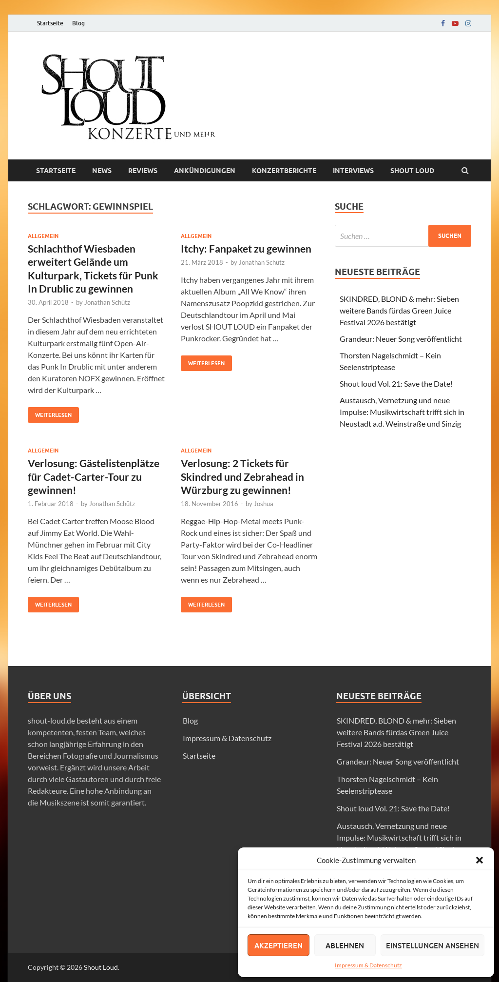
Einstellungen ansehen (432, 945)
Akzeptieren (278, 945)
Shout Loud (101, 967)
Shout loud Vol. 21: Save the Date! (396, 383)
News (102, 171)
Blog (78, 23)
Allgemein (43, 236)
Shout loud (412, 171)
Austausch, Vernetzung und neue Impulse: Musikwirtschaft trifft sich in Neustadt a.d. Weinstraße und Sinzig (402, 411)
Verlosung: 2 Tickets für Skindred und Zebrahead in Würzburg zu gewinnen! (242, 476)
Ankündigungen (204, 171)
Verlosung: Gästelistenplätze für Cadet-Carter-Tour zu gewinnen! (93, 476)
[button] (479, 860)
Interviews (353, 171)
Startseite (50, 23)
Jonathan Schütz (107, 302)
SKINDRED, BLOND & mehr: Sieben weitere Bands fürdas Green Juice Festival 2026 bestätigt (399, 310)
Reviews (142, 171)
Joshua (263, 504)
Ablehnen (345, 945)
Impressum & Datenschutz (368, 965)
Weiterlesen (50, 412)
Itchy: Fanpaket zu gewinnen (246, 248)
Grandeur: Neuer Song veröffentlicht (401, 338)
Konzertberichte (284, 171)
